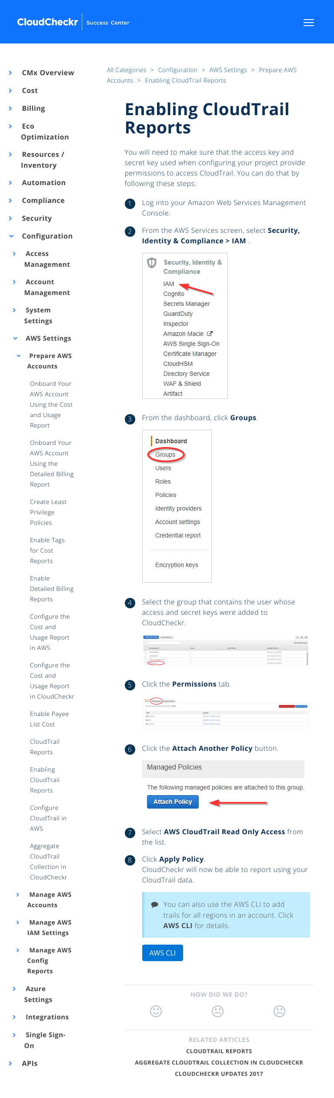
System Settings (38, 315)
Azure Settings (38, 994)
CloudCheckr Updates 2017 (219, 1074)
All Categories (127, 70)
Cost (29, 90)
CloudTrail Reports (219, 1051)
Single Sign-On (45, 1040)
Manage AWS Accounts (49, 900)
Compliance (43, 200)
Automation (43, 182)
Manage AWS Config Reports (49, 960)
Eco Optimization (45, 131)
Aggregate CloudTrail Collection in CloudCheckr (219, 1062)
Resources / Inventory (42, 159)
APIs (29, 1063)
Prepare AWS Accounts (49, 361)
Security (36, 218)
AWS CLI (163, 953)
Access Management (47, 259)
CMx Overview (47, 72)
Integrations (46, 1017)
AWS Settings (47, 338)
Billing (33, 108)
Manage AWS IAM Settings (49, 928)
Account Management (47, 287)
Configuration (47, 236)
